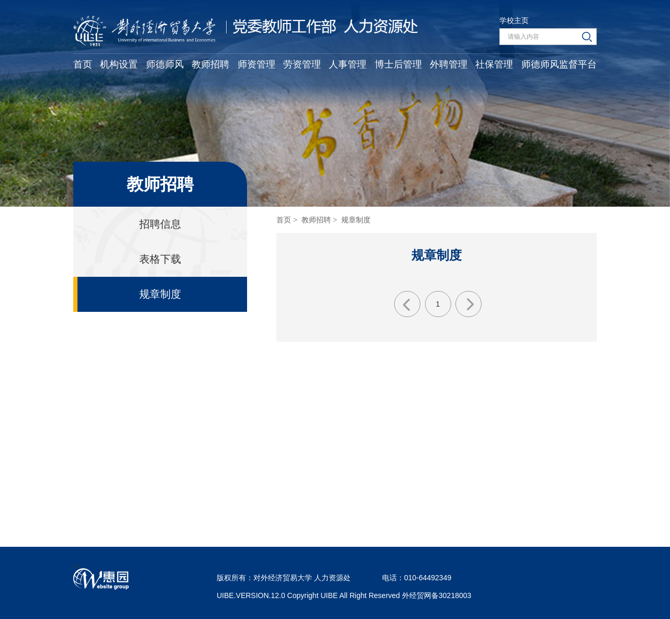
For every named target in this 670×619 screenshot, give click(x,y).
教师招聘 (210, 64)
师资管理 (256, 64)
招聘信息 (160, 224)
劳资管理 (302, 64)
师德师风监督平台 (559, 64)
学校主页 (514, 20)
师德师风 (165, 64)
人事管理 (347, 64)
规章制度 (160, 294)
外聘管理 (448, 64)
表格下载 (160, 259)
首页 (82, 64)
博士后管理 (398, 64)
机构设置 (119, 64)
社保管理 (494, 64)
